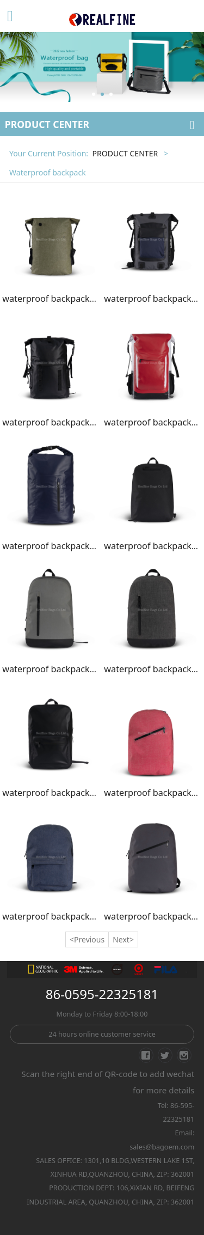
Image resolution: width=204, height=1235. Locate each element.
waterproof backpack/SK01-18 (64, 546)
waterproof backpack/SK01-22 (64, 793)
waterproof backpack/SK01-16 (64, 422)
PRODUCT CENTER (125, 153)
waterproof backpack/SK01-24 (64, 916)
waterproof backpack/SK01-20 (64, 669)
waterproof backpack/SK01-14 (64, 299)
